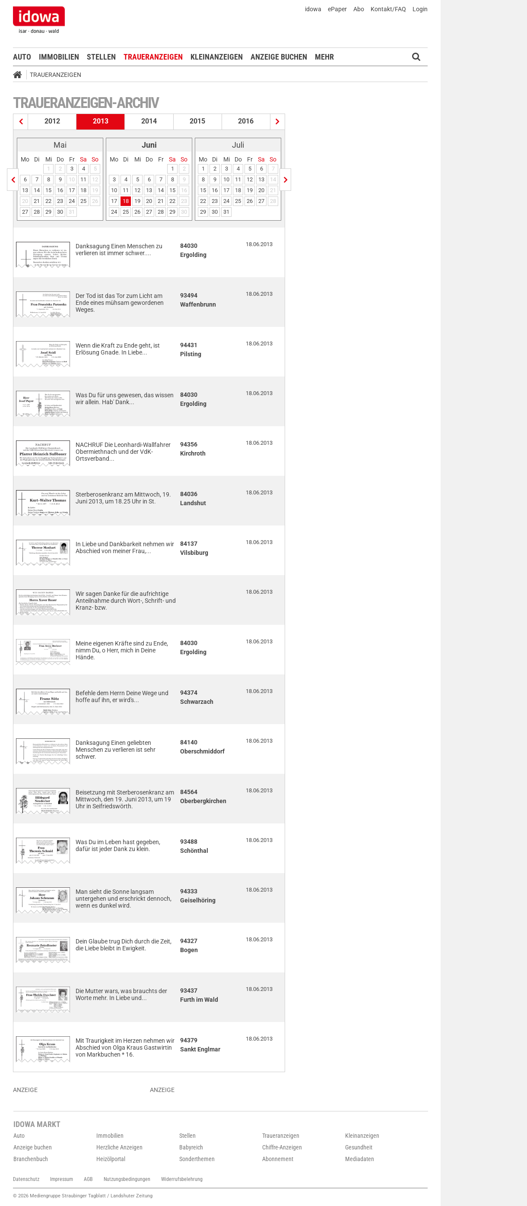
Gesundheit (358, 1147)
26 (137, 212)
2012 (52, 121)
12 (137, 190)
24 (72, 201)
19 (137, 201)
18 (83, 190)
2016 (246, 121)
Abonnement (277, 1158)
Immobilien (59, 56)
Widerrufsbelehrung (182, 1179)
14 (37, 190)
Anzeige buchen (279, 56)
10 (114, 190)
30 (60, 212)
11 (83, 179)
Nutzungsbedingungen (127, 1179)
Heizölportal (110, 1158)
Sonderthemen (197, 1158)
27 (25, 212)
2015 (197, 121)
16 (60, 190)
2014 (149, 121)
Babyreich (191, 1147)
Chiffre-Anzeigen (282, 1147)
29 (48, 212)
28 (37, 212)
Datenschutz (26, 1179)
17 (72, 190)
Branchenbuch (30, 1158)
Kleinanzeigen (216, 56)
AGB (88, 1179)
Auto (22, 56)
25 (83, 201)
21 (37, 201)
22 (48, 201)
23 (60, 201)
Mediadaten (359, 1158)
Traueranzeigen (153, 56)
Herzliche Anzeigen (119, 1147)
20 (149, 201)
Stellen (101, 56)
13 (25, 190)
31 (226, 212)
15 (48, 190)
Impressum (61, 1179)
